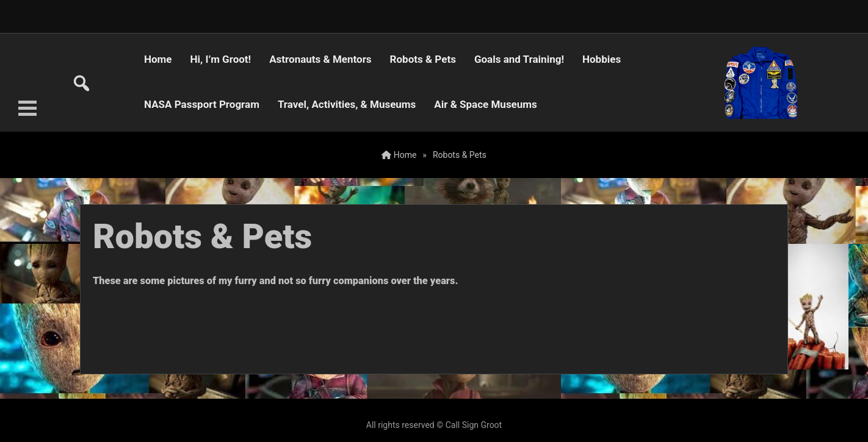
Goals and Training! (519, 59)
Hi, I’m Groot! (220, 59)
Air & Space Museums (485, 104)
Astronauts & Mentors (320, 59)
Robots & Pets (423, 59)
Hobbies (601, 59)
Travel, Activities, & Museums (347, 104)
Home (158, 59)
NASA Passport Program (201, 104)
